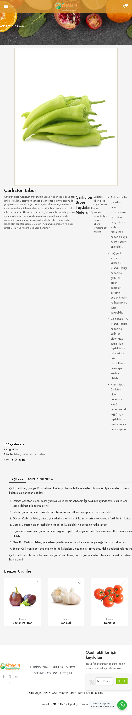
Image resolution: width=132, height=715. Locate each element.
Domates (109, 623)
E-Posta (105, 681)
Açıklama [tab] (17, 479)
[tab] (17, 479)
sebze (42, 454)
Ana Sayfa (6, 26)
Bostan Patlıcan (22, 623)
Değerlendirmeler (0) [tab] (40, 479)
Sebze (20, 26)
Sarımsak (66, 623)
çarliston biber (29, 454)
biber (17, 454)
